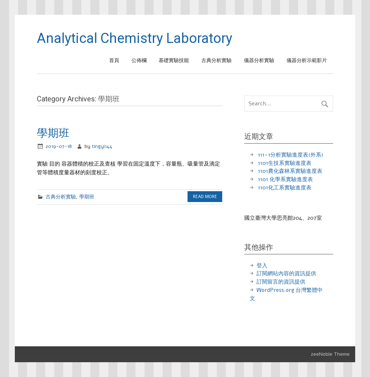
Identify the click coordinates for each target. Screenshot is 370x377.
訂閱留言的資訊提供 (281, 281)
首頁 (114, 60)
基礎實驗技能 (174, 60)
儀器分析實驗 (259, 60)
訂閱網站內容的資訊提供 (286, 273)
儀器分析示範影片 (307, 60)
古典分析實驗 (216, 60)
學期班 (53, 133)
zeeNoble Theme (330, 354)
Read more (205, 197)
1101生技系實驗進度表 (284, 163)
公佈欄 (139, 60)
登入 (262, 265)
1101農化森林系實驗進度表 (290, 171)
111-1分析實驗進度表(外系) (290, 154)
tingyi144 (102, 146)
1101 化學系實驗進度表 (285, 179)
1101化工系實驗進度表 (284, 187)
